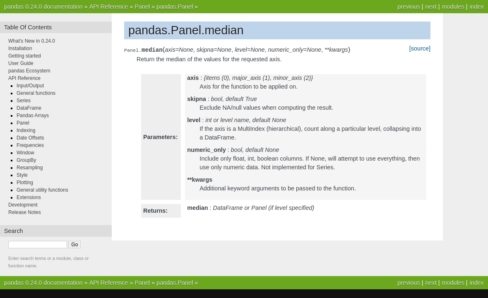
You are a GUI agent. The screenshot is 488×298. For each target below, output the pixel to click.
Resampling (30, 168)
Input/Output (30, 86)
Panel (142, 6)
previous (408, 6)
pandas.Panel (174, 6)
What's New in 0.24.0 (31, 41)
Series (24, 100)
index (477, 6)
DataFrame (29, 108)
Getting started (24, 56)
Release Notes (24, 212)
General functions (36, 93)
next (430, 6)
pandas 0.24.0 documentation (43, 6)
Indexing (26, 130)
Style (22, 175)
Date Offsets (30, 138)
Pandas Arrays (33, 115)
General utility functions (42, 190)
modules (453, 6)
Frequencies (30, 145)
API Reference (108, 6)
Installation (20, 48)
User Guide (21, 63)
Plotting (25, 182)
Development (23, 205)
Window (25, 153)
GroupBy (26, 160)
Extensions (29, 197)
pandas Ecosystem (29, 71)
